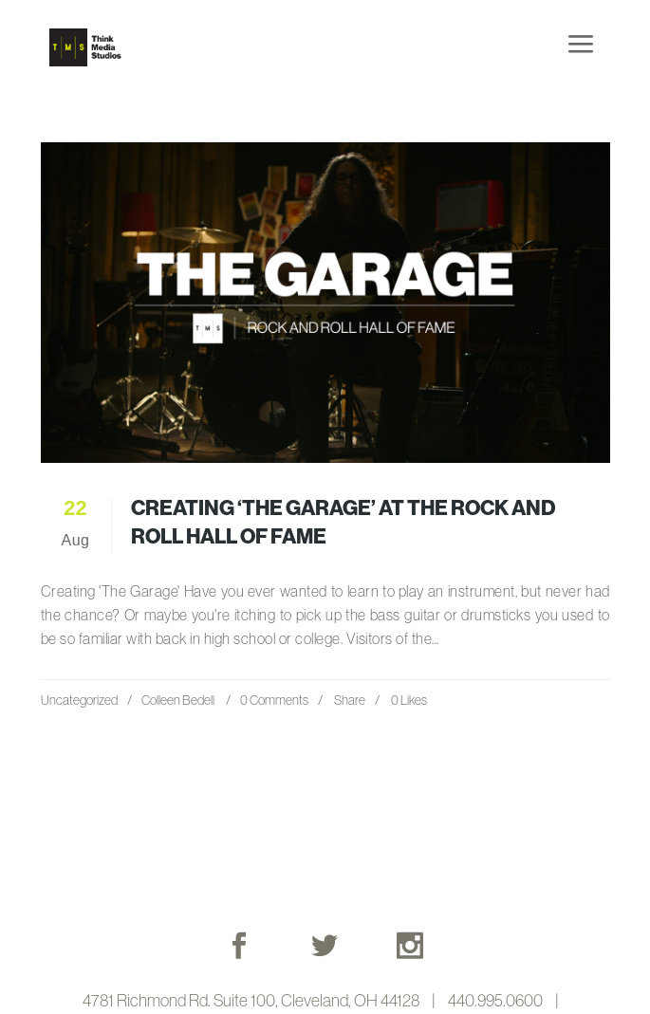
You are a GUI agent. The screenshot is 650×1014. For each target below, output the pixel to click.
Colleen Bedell (177, 700)
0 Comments (274, 700)
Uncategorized (79, 700)
